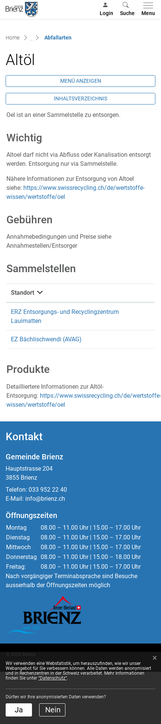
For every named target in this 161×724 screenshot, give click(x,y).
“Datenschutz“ (52, 678)
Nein (53, 709)
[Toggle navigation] (146, 9)
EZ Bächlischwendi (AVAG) (46, 339)
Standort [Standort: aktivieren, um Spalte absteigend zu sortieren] (22, 292)
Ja (19, 709)
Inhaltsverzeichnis (80, 98)
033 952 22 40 (48, 489)
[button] (127, 9)
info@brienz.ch (45, 498)
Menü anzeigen (80, 81)
